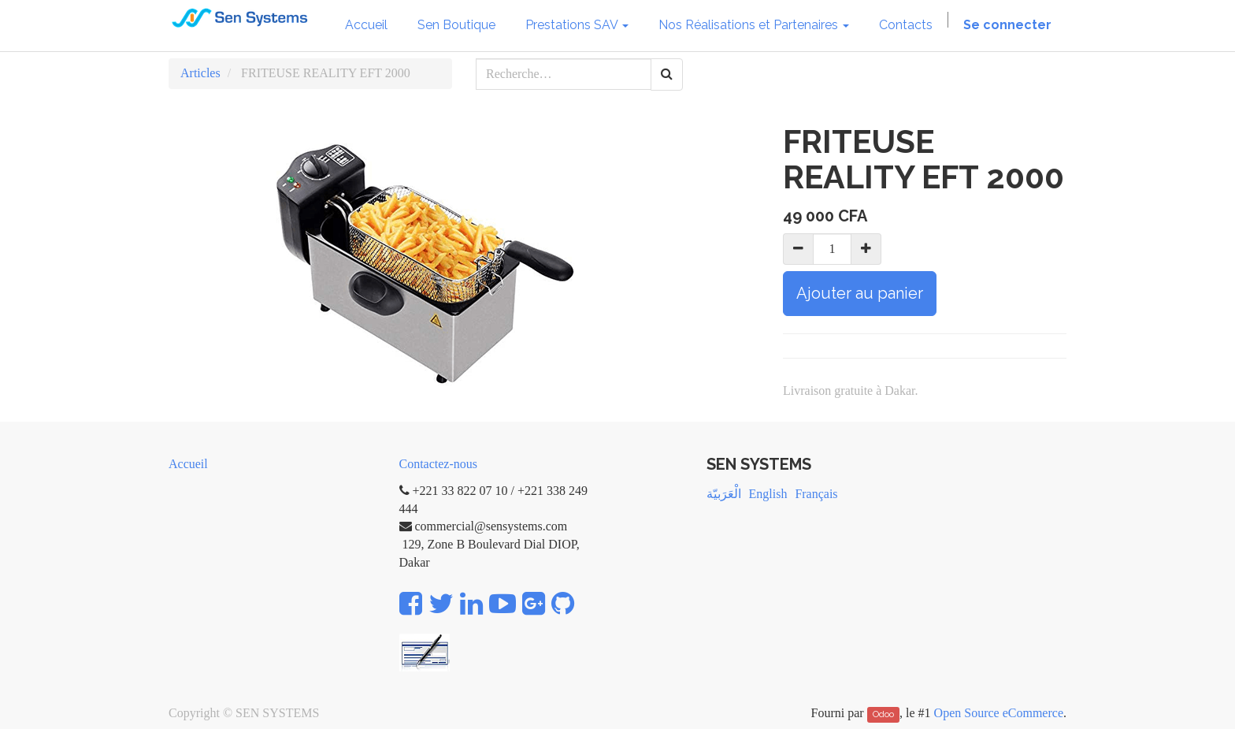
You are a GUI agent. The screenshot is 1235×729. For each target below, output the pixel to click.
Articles (200, 73)
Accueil (188, 464)
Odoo (883, 714)
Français (816, 493)
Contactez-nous (438, 464)
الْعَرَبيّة (724, 493)
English (768, 493)
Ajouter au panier (859, 293)
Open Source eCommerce (998, 713)
